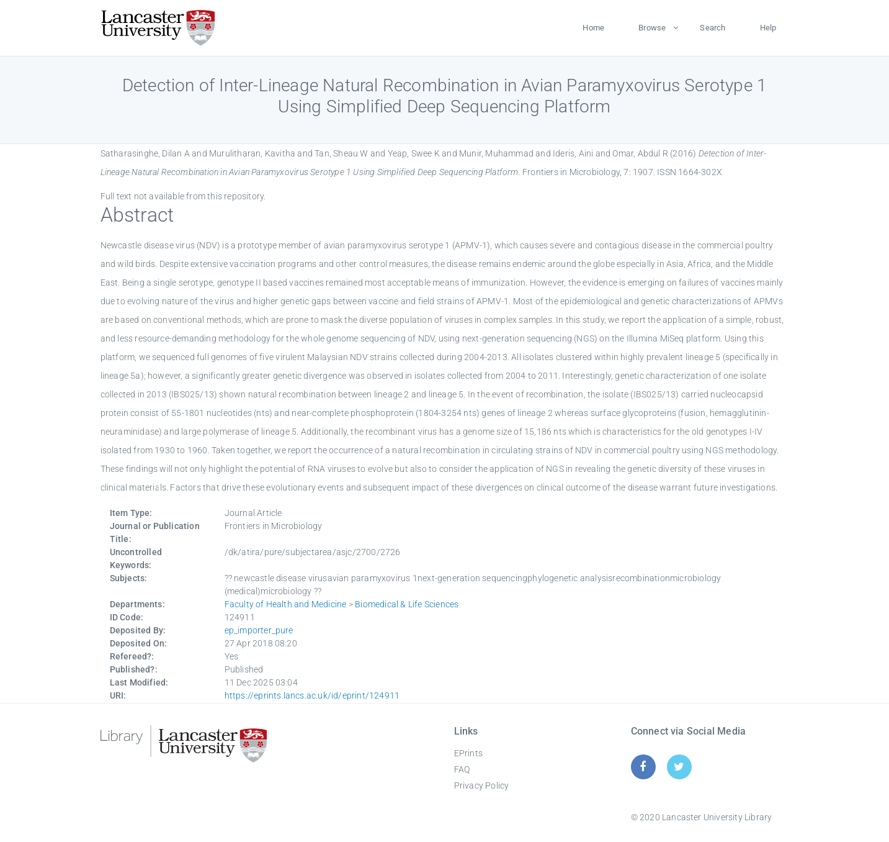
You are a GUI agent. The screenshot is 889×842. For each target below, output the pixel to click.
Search (712, 27)
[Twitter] (679, 766)
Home (593, 27)
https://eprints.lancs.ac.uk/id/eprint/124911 (312, 695)
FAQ (462, 769)
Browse (652, 27)
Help (768, 27)
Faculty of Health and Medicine (286, 604)
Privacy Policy (481, 785)
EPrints (468, 753)
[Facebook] (643, 766)
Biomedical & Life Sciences (406, 604)
